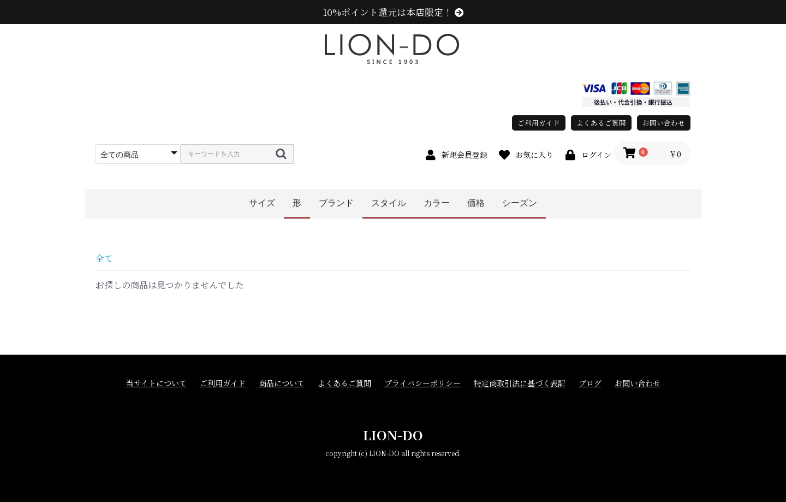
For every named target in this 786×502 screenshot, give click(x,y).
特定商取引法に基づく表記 (519, 383)
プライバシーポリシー (422, 383)
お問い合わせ (663, 122)
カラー (437, 203)
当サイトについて (156, 383)
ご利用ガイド (538, 122)
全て (104, 258)
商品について (282, 383)
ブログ (590, 383)
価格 (476, 203)
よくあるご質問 (601, 122)
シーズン (519, 203)
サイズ (262, 203)
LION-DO (393, 434)
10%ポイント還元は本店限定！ (393, 12)
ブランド (336, 203)
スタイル (388, 203)
